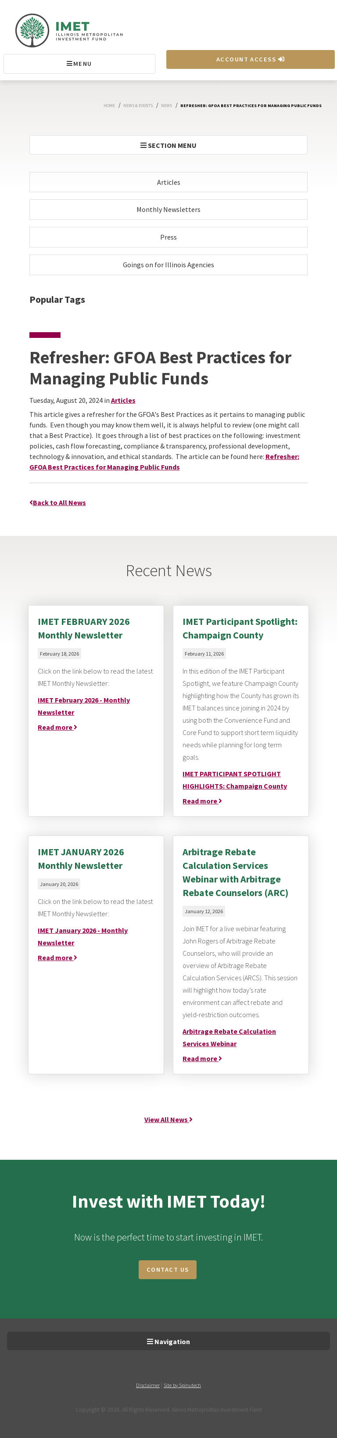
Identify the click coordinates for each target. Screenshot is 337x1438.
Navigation (168, 1341)
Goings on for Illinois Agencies (168, 264)
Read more (57, 727)
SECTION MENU (168, 145)
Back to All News (57, 502)
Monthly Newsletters (168, 209)
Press (168, 237)
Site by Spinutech (182, 1385)
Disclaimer (148, 1385)
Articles (168, 182)
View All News (168, 1119)
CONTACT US (168, 1269)
